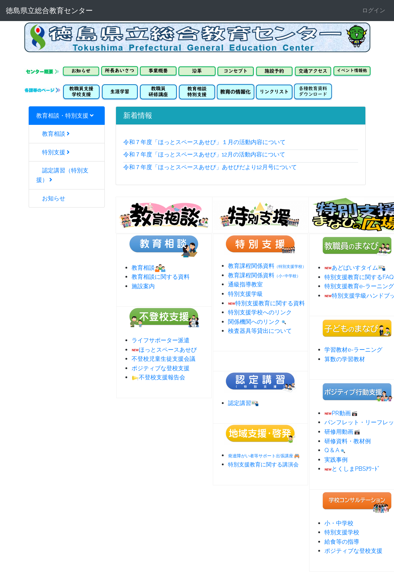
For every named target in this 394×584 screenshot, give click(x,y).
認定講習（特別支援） (62, 175)
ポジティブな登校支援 (161, 368)
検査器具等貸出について (260, 330)
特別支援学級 (245, 293)
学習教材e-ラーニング (353, 349)
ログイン (373, 10)
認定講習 (243, 403)
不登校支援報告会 (158, 377)
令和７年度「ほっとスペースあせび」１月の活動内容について (204, 142)
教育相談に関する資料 (161, 276)
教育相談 (53, 133)
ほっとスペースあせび (164, 349)
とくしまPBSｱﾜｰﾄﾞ (352, 468)
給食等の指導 (341, 541)
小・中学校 (338, 523)
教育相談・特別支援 (65, 115)
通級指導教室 (245, 284)
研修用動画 (342, 431)
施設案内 (143, 286)
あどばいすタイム (354, 267)
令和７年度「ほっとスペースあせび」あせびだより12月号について (210, 167)
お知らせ (50, 198)
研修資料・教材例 (347, 441)
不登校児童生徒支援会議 (163, 358)
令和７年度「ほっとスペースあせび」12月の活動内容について (204, 154)
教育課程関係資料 (267, 265)
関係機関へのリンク (257, 321)
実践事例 (336, 459)
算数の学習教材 (344, 359)
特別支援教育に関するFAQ (359, 277)
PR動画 (341, 413)
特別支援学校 (341, 532)
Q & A (335, 450)
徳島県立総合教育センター (49, 10)
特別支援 (53, 152)
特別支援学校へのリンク (260, 312)
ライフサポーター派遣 (161, 340)
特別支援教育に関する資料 (266, 303)
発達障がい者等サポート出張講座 (260, 455)
